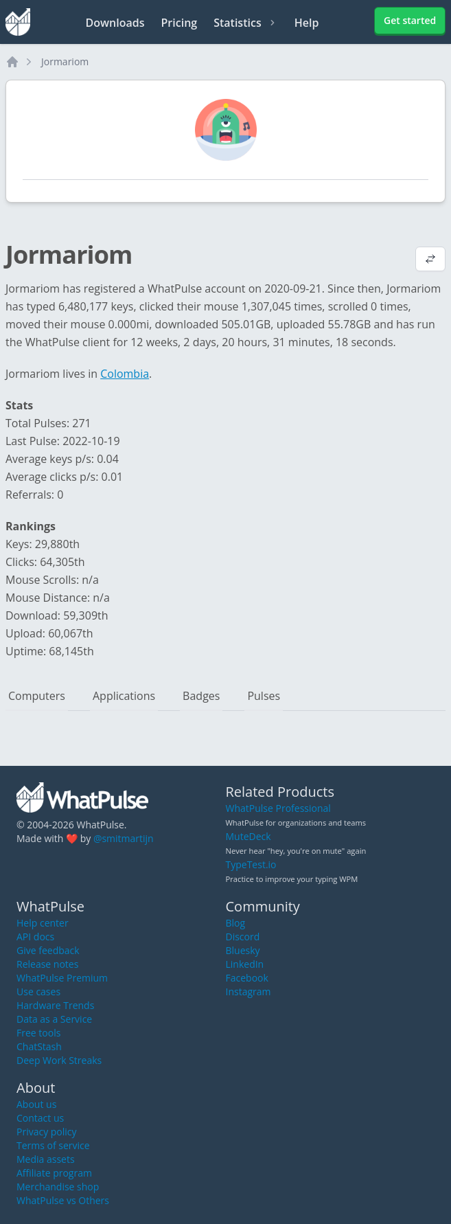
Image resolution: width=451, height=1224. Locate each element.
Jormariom (65, 61)
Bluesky (243, 950)
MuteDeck (248, 836)
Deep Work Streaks (59, 1060)
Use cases (38, 991)
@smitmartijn (123, 838)
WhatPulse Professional (278, 808)
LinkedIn (245, 964)
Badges (201, 695)
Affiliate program (54, 1172)
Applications (124, 695)
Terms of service (53, 1145)
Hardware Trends (55, 1005)
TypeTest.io (251, 864)
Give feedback (48, 950)
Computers (36, 695)
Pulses (263, 695)
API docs (35, 936)
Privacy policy (46, 1131)
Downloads (115, 22)
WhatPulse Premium (62, 977)
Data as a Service (54, 1018)
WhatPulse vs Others (62, 1200)
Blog (236, 922)
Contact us (40, 1117)
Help (306, 22)
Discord (243, 936)
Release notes (47, 964)
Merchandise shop (57, 1186)
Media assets (45, 1159)
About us (36, 1104)
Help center (42, 922)
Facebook (247, 977)
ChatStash (39, 1046)
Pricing (179, 22)
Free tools (38, 1032)
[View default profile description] (430, 260)
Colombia (124, 373)
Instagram (248, 991)
